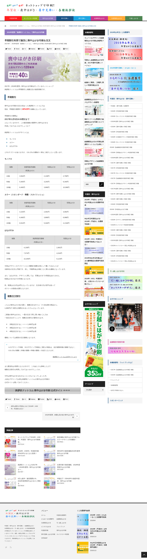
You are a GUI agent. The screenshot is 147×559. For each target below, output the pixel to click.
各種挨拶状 (114, 385)
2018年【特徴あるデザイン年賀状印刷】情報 (125, 152)
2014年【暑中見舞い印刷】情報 (121, 251)
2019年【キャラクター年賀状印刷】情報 (123, 116)
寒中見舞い (65, 18)
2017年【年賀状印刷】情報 (119, 168)
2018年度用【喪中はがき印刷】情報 (55, 43)
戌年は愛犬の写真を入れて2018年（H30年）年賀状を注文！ (24, 407)
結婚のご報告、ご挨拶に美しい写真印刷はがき (94, 83)
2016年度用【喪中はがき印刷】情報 (122, 214)
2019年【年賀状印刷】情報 (119, 111)
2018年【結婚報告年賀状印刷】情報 (121, 147)
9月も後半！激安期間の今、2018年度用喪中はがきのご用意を (29, 472)
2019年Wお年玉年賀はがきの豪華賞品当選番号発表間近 (94, 260)
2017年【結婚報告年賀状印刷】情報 (122, 178)
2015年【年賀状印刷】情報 (119, 235)
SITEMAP (44, 529)
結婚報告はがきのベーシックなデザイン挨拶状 (94, 101)
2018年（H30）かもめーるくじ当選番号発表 (98, 507)
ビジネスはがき (46, 518)
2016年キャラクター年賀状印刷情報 (122, 225)
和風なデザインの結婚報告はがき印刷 (94, 162)
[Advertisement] (125, 419)
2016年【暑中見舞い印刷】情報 (121, 199)
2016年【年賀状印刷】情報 (119, 204)
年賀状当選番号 (61, 506)
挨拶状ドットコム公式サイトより (65, 357)
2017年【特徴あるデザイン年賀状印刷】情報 (125, 183)
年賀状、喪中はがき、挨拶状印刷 (23, 554)
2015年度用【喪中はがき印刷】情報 (122, 240)
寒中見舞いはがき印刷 (48, 525)
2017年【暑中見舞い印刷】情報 (121, 163)
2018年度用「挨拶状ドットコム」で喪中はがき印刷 (28, 43)
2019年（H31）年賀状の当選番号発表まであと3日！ (93, 241)
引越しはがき (133, 18)
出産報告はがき (116, 18)
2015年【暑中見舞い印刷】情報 (121, 230)
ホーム (43, 506)
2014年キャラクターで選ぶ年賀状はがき (123, 261)
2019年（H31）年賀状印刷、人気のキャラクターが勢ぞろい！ (94, 281)
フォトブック (115, 380)
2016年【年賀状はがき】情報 (119, 209)
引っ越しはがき (61, 514)
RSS (10, 538)
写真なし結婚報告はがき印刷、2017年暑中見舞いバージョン (94, 62)
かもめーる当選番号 (47, 510)
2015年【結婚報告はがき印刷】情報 (122, 375)
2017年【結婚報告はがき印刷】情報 (122, 370)
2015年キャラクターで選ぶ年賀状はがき (123, 245)
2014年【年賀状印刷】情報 (119, 256)
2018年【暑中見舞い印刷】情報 (121, 126)
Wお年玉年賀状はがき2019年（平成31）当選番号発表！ (94, 221)
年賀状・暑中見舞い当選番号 (120, 106)
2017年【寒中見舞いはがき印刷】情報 (123, 194)
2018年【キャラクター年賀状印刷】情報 (123, 142)
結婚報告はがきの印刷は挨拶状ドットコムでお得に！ (94, 143)
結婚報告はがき (99, 18)
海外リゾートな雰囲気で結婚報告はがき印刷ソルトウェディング (94, 122)
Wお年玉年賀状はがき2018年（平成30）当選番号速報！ (98, 536)
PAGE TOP (144, 555)
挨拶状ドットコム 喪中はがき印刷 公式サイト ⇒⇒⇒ (42, 390)
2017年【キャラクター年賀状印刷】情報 (123, 173)
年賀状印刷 (13, 18)
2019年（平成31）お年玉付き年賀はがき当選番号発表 (94, 202)
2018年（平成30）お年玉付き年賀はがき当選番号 (98, 522)
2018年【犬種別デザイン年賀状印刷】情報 (124, 137)
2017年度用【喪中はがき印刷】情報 (122, 189)
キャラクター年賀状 (30, 18)
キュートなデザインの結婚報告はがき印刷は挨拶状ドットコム (94, 40)
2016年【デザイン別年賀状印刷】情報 (123, 220)
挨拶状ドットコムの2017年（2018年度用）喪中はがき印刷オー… (29, 458)
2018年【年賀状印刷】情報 (119, 132)
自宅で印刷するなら (117, 390)
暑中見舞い (82, 18)
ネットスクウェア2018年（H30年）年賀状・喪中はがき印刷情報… (29, 431)
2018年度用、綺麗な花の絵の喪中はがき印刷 (59, 407)
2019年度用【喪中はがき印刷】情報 (122, 121)
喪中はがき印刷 (47, 18)
